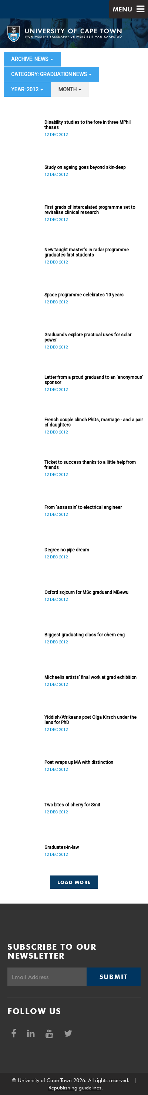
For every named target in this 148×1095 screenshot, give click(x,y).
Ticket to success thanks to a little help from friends (90, 465)
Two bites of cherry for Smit (72, 804)
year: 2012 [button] (27, 89)
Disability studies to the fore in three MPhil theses (87, 125)
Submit (114, 976)
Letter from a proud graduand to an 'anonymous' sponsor (93, 380)
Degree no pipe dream (66, 549)
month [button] (69, 89)
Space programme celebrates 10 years (84, 294)
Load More (74, 882)
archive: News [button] (32, 59)
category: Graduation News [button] (51, 74)
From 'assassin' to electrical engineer (83, 507)
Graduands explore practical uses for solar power (87, 337)
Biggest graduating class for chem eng (84, 634)
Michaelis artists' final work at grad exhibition (90, 677)
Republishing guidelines (74, 1088)
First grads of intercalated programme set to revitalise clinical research (89, 210)
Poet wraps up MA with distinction (78, 762)
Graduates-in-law (61, 847)
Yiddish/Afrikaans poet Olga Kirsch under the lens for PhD (90, 720)
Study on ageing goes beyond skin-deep (84, 167)
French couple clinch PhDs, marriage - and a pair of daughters (93, 422)
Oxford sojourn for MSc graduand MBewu (86, 592)
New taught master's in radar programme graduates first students (86, 252)
